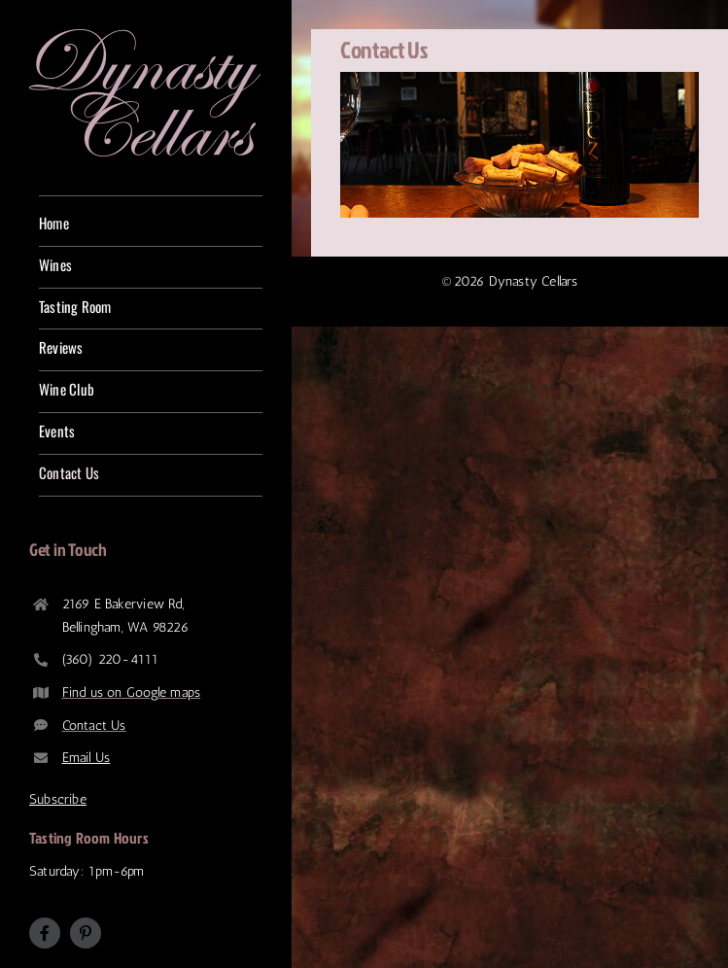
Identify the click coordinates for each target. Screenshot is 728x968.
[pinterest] (85, 933)
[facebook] (44, 933)
